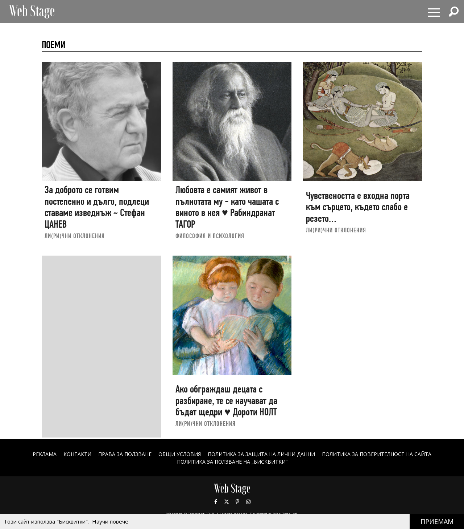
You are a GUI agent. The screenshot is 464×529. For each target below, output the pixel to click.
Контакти (77, 454)
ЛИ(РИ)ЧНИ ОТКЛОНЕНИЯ (75, 236)
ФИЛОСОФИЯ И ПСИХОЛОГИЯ (209, 236)
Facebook (215, 501)
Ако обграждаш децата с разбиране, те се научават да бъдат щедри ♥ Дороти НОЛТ (226, 400)
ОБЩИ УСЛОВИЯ (179, 454)
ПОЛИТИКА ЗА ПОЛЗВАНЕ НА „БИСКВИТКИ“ (232, 461)
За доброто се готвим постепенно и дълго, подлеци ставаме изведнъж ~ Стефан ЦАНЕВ (97, 207)
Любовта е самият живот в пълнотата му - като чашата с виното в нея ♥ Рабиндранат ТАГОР (227, 207)
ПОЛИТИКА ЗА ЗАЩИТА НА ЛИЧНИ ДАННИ (261, 454)
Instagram (248, 501)
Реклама (45, 454)
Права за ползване (125, 454)
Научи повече (110, 521)
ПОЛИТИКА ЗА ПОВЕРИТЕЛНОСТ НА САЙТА (376, 454)
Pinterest (237, 501)
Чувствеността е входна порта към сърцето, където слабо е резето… (358, 207)
